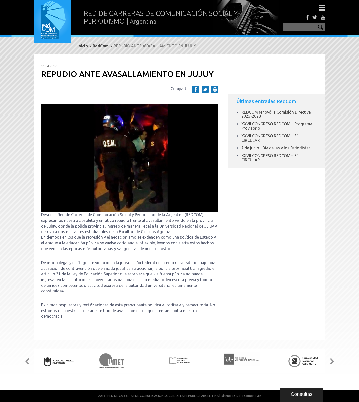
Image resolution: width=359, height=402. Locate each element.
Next (332, 361)
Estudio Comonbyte (246, 395)
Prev (27, 361)
